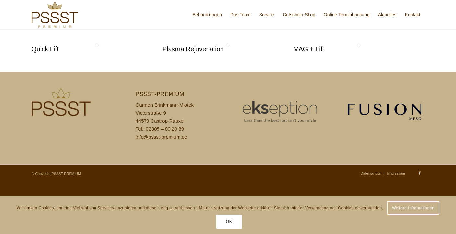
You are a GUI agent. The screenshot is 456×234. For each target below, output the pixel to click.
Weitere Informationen (413, 208)
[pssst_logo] (63, 14)
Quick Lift (45, 49)
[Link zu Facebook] (419, 173)
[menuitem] (207, 14)
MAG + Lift (308, 49)
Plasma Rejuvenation (193, 49)
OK (229, 221)
